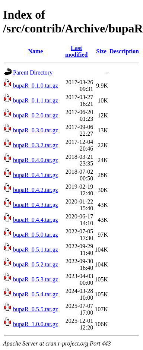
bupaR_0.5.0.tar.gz (35, 234)
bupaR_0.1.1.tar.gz (35, 100)
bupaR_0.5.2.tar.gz (35, 264)
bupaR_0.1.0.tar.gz (35, 85)
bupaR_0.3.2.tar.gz (35, 145)
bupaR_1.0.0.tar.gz (35, 324)
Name (35, 51)
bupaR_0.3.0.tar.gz (35, 130)
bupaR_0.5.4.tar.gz (35, 294)
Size (101, 51)
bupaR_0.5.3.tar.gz (35, 279)
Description (124, 51)
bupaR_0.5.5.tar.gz (35, 309)
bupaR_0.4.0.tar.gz (35, 160)
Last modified (76, 51)
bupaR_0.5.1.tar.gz (35, 249)
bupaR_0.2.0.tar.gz (35, 115)
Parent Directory (33, 72)
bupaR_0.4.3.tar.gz (35, 205)
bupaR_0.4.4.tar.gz (35, 220)
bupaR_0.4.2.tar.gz (35, 190)
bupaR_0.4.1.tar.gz (35, 175)
